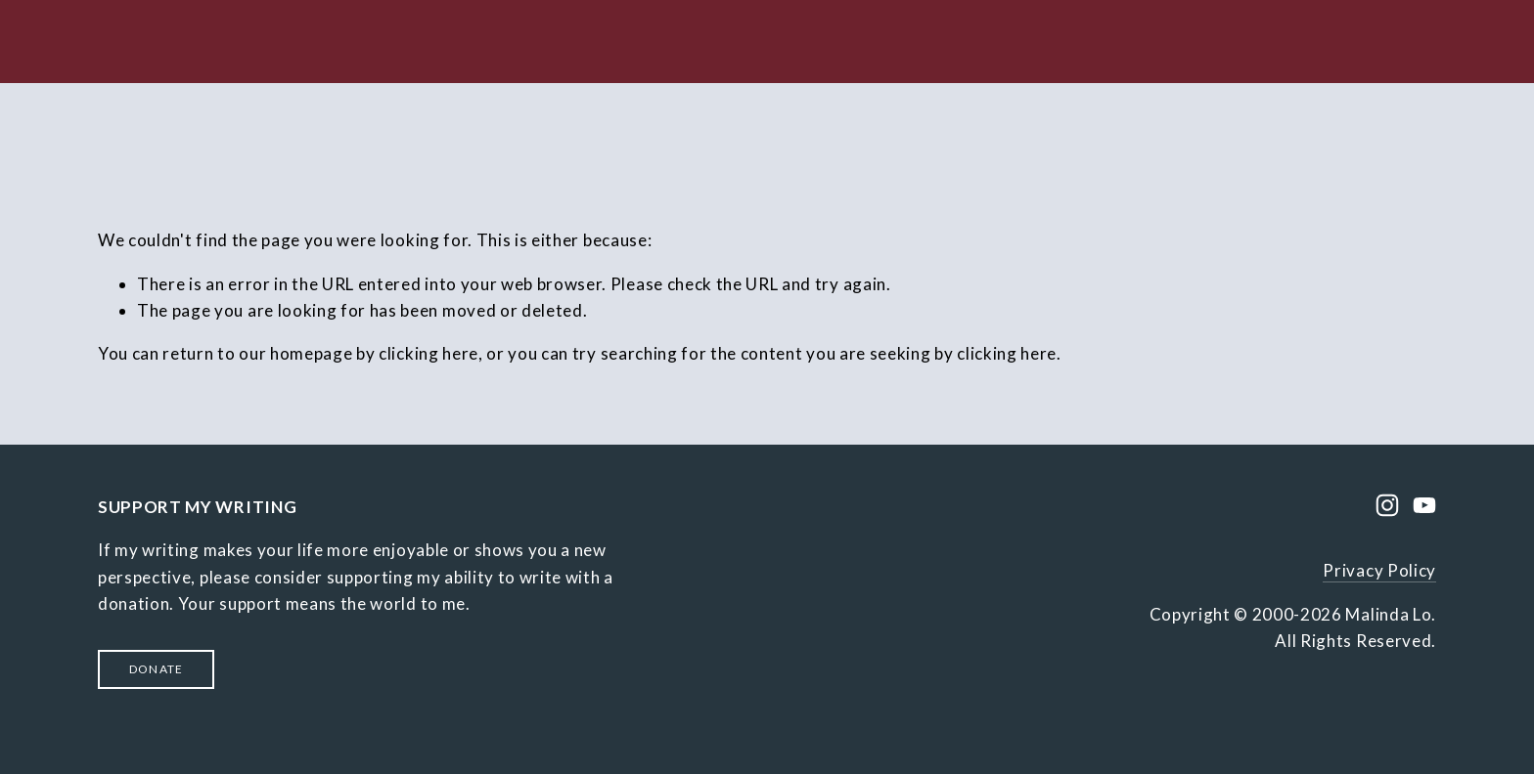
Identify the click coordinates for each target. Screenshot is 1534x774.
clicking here (428, 353)
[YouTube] (1424, 505)
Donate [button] (156, 669)
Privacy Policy (1379, 570)
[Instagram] (1387, 505)
